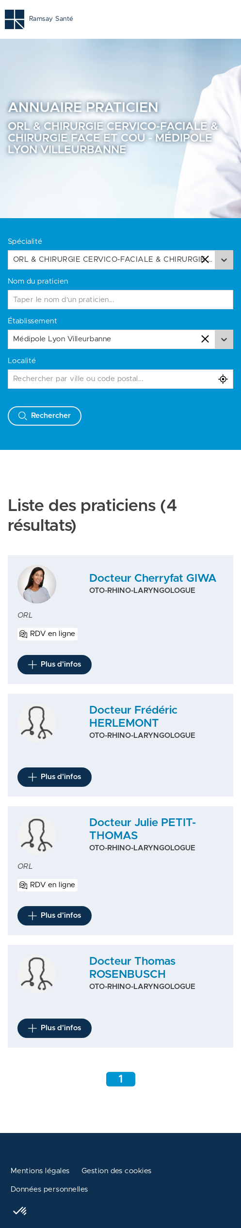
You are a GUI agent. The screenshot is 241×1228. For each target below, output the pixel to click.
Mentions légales (40, 1171)
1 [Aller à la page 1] (120, 1079)
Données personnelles (49, 1189)
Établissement (32, 321)
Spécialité (25, 241)
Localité (22, 361)
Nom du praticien (38, 281)
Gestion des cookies (116, 1171)
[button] (20, 1211)
